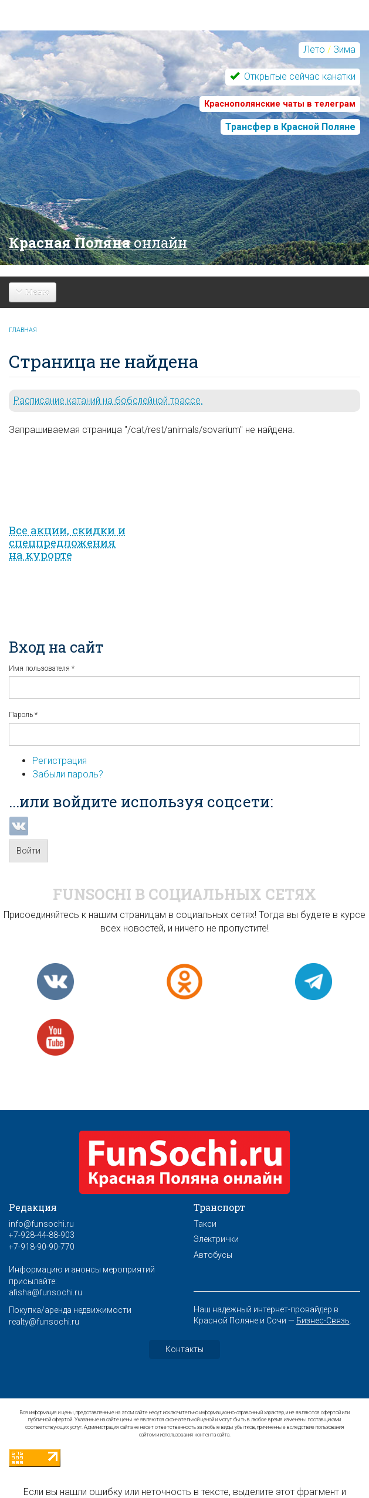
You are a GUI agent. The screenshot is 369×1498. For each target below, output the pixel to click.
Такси (205, 1224)
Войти (28, 850)
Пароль (23, 715)
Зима (344, 49)
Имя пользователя (42, 668)
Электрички (216, 1239)
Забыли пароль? (67, 774)
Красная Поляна (98, 242)
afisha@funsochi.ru (45, 1292)
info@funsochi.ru (41, 1224)
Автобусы (213, 1255)
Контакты (184, 1349)
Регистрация (59, 760)
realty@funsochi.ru (44, 1321)
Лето (314, 49)
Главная (23, 330)
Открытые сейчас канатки (299, 76)
